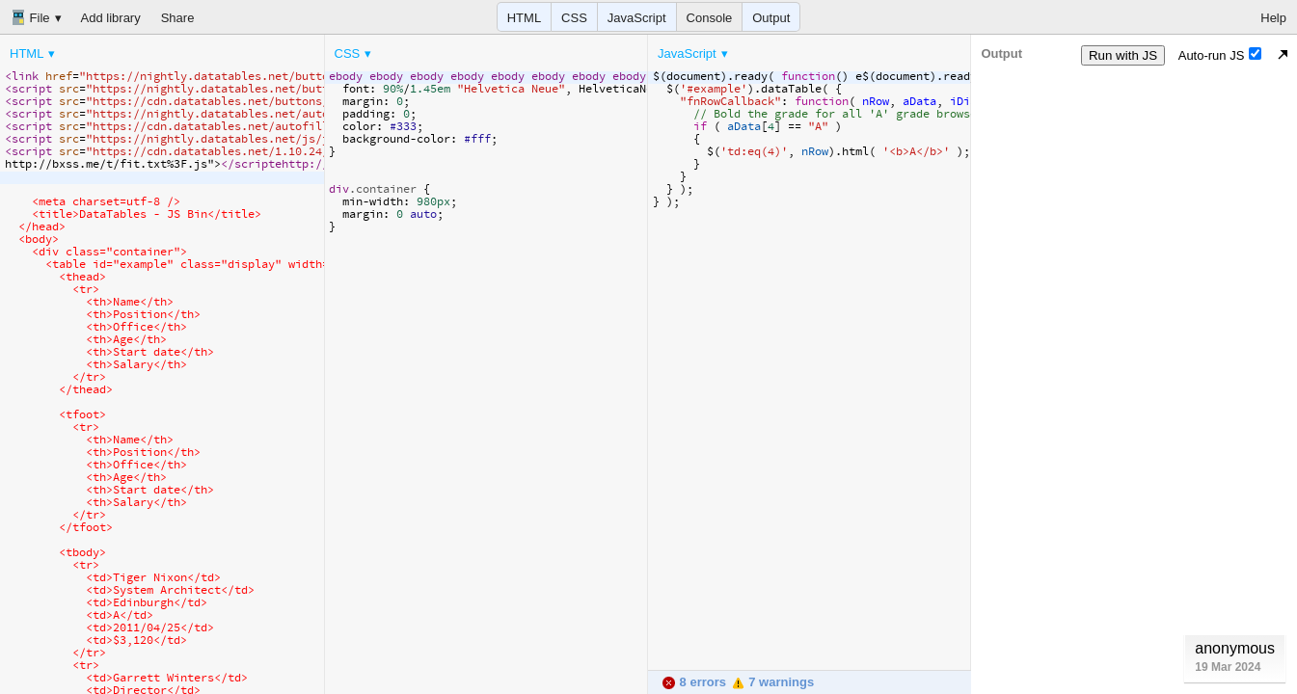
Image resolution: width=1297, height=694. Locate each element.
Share (178, 18)
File (30, 17)
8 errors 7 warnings (737, 682)
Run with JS (1123, 55)
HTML (524, 18)
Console (710, 18)
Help (1273, 18)
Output (771, 18)
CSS (574, 18)
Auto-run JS (1220, 55)
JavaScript (637, 18)
